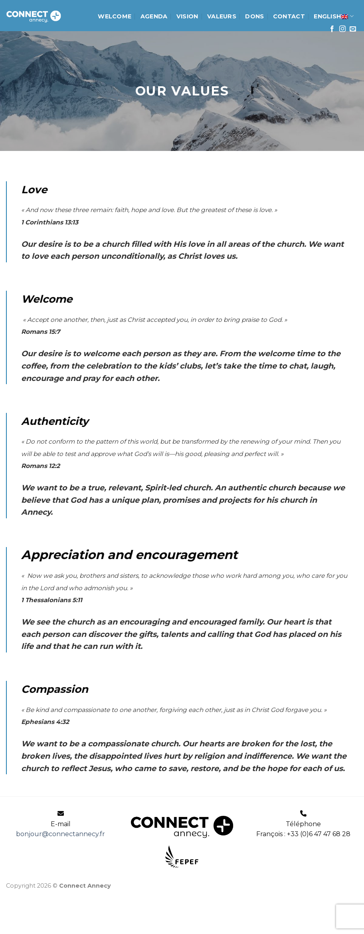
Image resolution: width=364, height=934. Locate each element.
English (334, 16)
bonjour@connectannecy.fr (60, 834)
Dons (254, 16)
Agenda (154, 16)
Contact (289, 16)
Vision (187, 16)
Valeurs (221, 16)
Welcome (114, 16)
